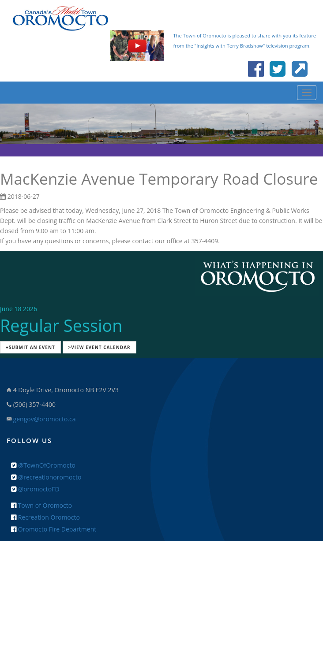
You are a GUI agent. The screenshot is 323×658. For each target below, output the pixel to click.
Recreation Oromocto (45, 517)
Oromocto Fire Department (53, 529)
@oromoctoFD (35, 489)
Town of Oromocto (41, 505)
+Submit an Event (30, 347)
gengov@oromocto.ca (44, 419)
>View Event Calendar (99, 347)
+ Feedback (161, 568)
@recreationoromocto (46, 477)
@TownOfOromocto (43, 465)
